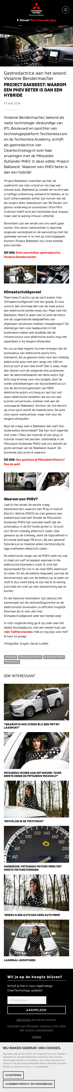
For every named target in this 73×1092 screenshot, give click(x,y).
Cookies (36, 1036)
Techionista (12, 661)
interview (10, 656)
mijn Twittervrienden (18, 631)
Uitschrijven (24, 1019)
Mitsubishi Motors (30, 656)
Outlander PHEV (54, 656)
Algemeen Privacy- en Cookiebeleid (28, 1084)
